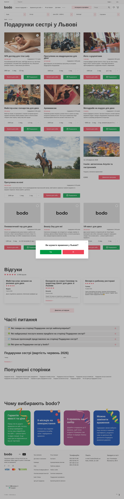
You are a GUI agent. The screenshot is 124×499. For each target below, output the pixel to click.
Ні (73, 252)
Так (51, 252)
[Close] (86, 242)
